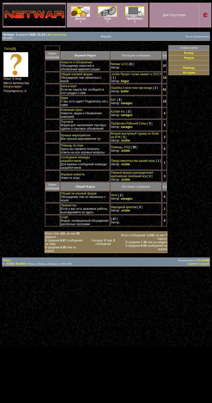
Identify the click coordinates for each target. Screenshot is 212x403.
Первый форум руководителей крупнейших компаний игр (132, 174)
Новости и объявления (76, 62)
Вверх (7, 260)
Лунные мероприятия (75, 135)
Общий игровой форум (76, 74)
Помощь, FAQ (120, 147)
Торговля (67, 121)
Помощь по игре (72, 145)
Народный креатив (124, 207)
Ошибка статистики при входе (131, 88)
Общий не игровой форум (78, 193)
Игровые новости (73, 174)
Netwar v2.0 (119, 64)
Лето (114, 195)
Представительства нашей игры (133, 161)
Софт (64, 217)
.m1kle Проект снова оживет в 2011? (136, 74)
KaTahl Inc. (118, 111)
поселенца (56, 34)
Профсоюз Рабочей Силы (128, 123)
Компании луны (71, 110)
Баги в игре (68, 86)
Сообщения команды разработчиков (75, 159)
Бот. (113, 99)
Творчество (68, 205)
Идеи (64, 98)
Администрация (198, 263)
